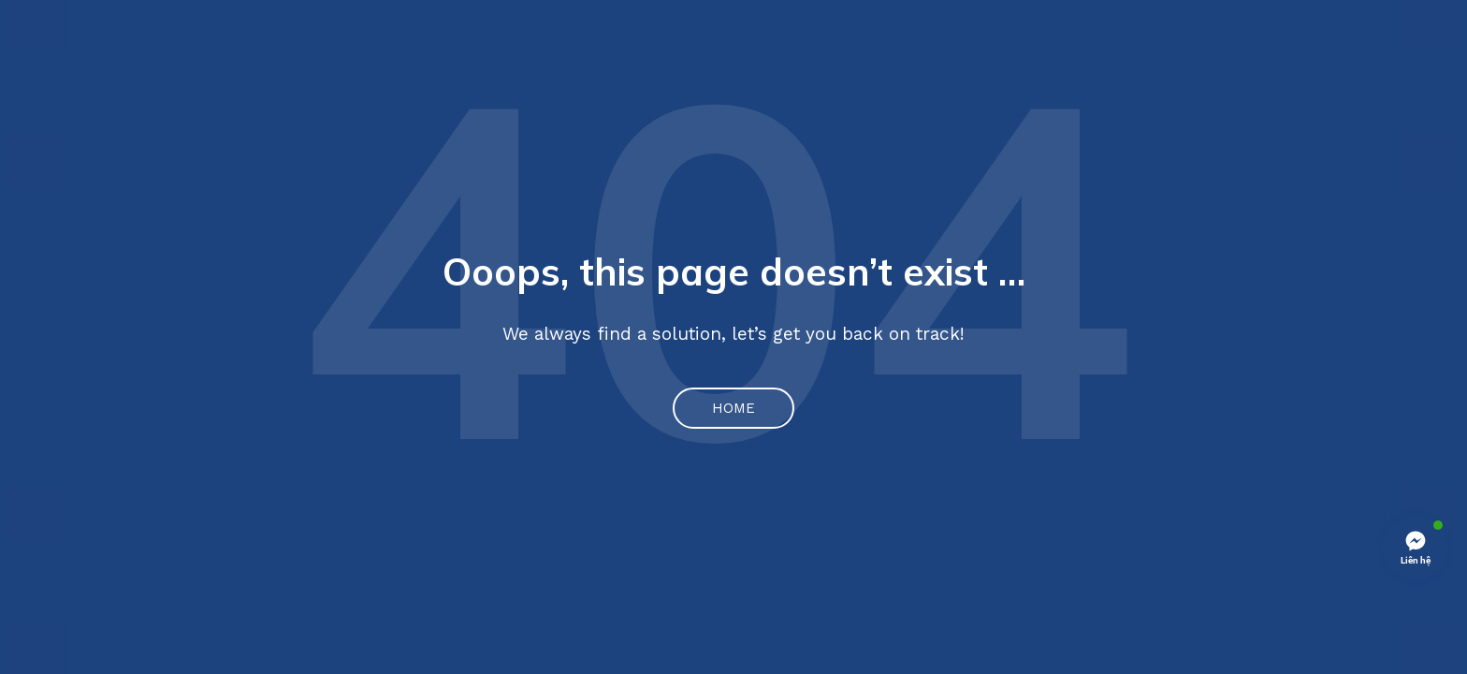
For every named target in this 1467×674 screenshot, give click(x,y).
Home (733, 408)
